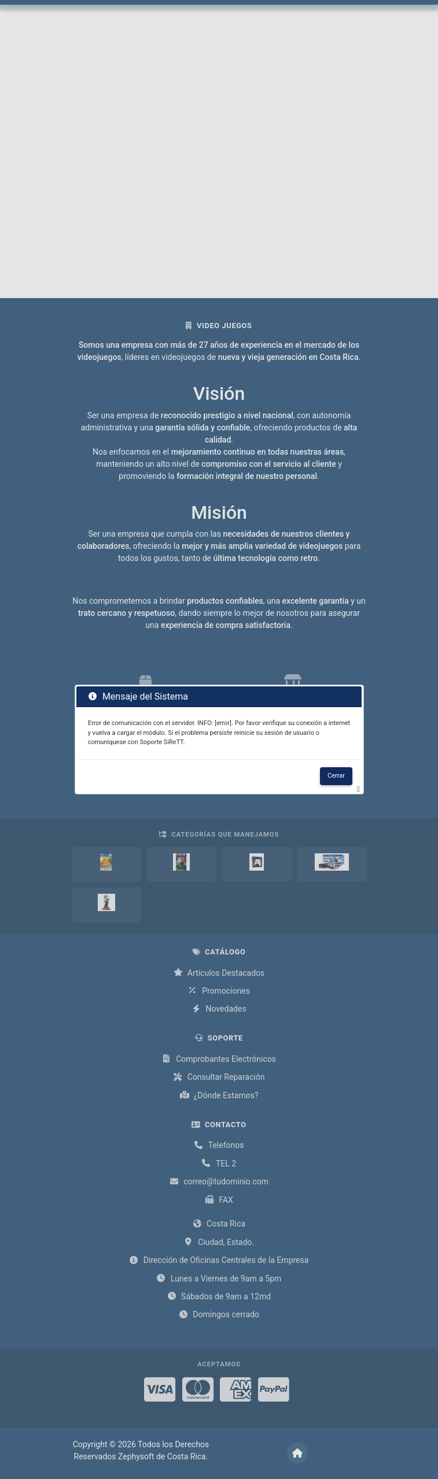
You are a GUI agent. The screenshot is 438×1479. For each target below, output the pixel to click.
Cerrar (336, 775)
